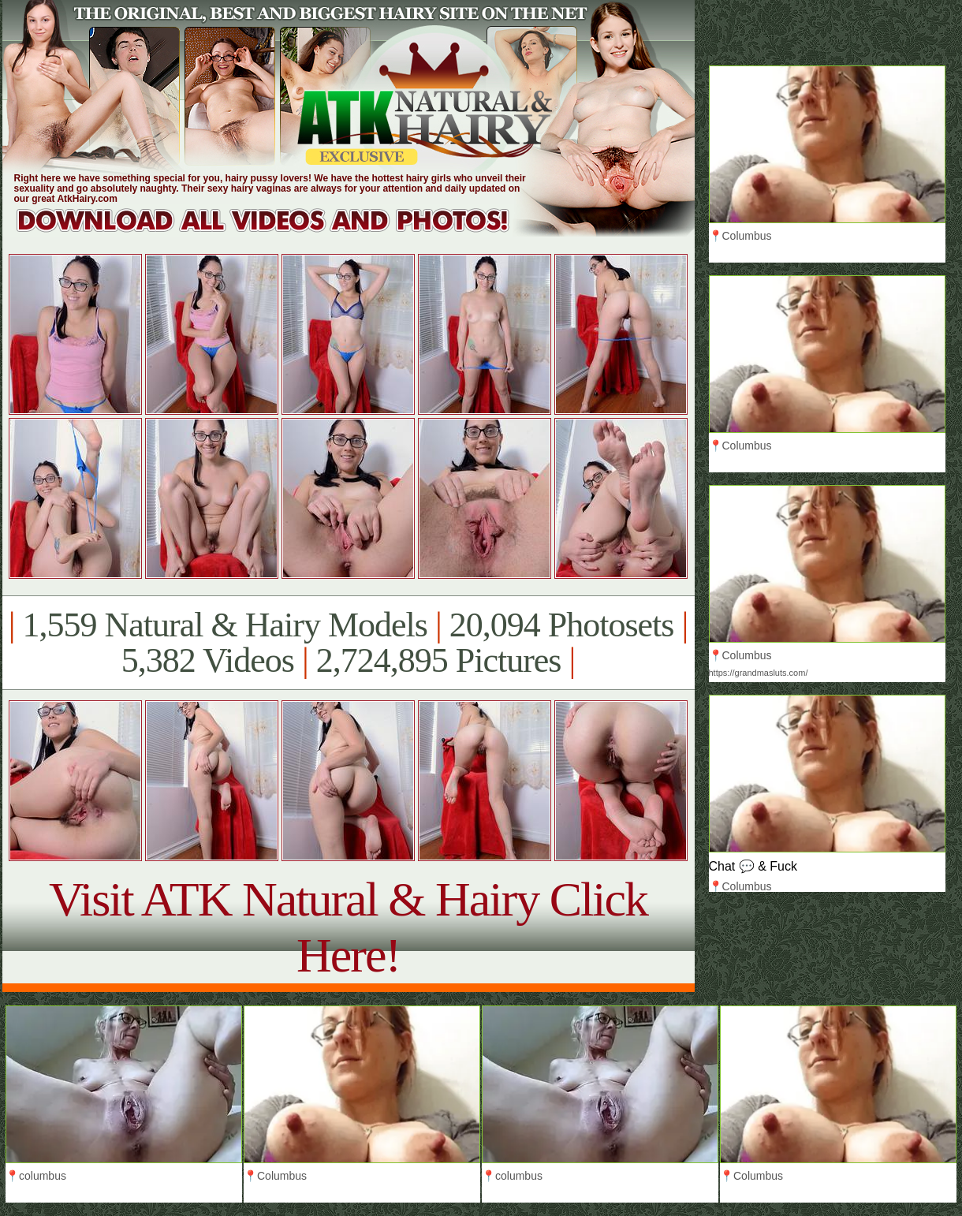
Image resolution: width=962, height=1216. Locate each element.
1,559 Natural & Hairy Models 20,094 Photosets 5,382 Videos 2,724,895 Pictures (348, 642)
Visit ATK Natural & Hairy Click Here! (348, 927)
